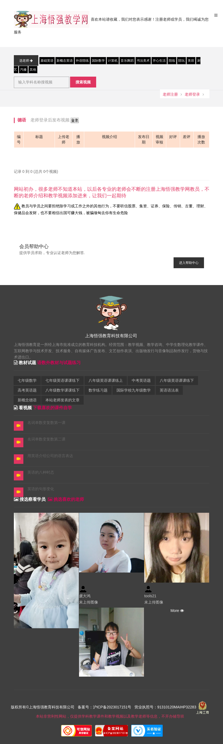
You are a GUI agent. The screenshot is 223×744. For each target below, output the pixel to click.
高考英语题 (27, 390)
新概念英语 (64, 60)
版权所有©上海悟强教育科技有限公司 (44, 707)
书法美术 (143, 60)
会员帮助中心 (34, 246)
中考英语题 (141, 381)
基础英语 (47, 60)
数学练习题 (98, 390)
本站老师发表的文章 (62, 400)
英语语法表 (169, 390)
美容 (191, 60)
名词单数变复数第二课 (46, 439)
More (176, 611)
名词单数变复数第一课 (46, 423)
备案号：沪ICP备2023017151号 (104, 707)
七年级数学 (27, 381)
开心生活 (159, 60)
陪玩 (181, 60)
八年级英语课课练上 (106, 381)
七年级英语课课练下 (62, 381)
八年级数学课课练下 (62, 390)
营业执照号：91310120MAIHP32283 (165, 707)
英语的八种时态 (40, 472)
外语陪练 (82, 60)
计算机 (113, 60)
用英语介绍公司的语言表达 (50, 456)
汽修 (23, 69)
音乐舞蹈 (127, 60)
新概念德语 (27, 400)
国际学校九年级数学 (134, 390)
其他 (33, 69)
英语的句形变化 (40, 489)
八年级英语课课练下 (177, 381)
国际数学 (98, 60)
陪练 (172, 60)
